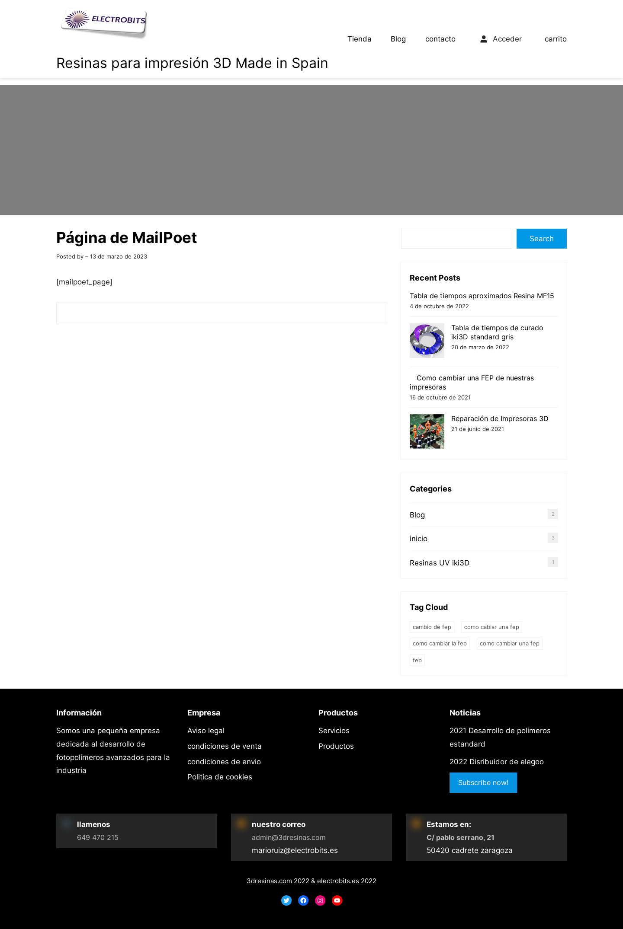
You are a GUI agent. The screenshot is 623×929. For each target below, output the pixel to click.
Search (542, 238)
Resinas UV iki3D (439, 563)
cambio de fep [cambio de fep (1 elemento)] (432, 626)
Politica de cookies (219, 777)
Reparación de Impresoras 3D (500, 418)
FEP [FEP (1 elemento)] (417, 660)
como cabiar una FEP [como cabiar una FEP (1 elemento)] (491, 626)
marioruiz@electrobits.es (295, 850)
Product (332, 746)
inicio (418, 538)
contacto (440, 39)
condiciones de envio (224, 761)
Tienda (359, 39)
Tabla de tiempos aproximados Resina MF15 (482, 295)
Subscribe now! (483, 782)
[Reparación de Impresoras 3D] (427, 432)
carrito (556, 39)
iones (219, 746)
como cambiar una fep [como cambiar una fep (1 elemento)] (510, 643)
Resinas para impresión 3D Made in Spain (192, 62)
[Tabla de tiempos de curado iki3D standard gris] (427, 341)
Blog (398, 39)
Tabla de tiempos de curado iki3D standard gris (497, 332)
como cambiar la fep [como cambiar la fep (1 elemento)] (440, 643)
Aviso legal (206, 730)
